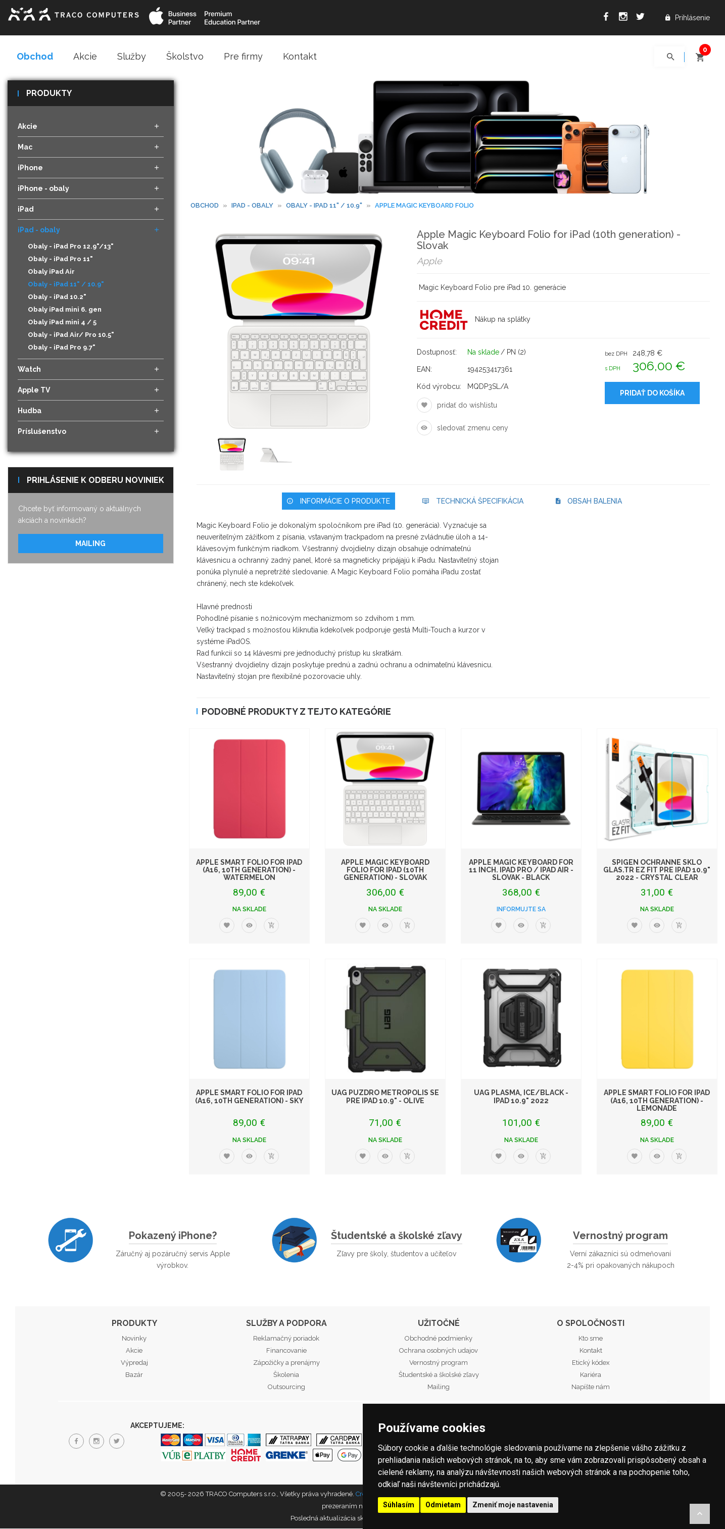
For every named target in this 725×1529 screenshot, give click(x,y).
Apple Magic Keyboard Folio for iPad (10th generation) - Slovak (385, 870)
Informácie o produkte (338, 502)
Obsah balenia (589, 502)
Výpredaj (134, 1363)
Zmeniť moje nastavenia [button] (512, 1505)
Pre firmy (243, 56)
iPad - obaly (252, 206)
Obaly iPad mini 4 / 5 (62, 323)
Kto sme (590, 1339)
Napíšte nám (590, 1388)
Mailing (90, 544)
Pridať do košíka (652, 394)
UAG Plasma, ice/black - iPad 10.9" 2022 (521, 1097)
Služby (131, 56)
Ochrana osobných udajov (438, 1351)
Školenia (286, 1375)
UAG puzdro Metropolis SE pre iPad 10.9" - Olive (385, 1097)
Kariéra (590, 1375)
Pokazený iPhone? (173, 1236)
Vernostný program (620, 1236)
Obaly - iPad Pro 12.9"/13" (71, 247)
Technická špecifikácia (472, 502)
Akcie (85, 56)
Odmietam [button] (443, 1505)
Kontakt (300, 56)
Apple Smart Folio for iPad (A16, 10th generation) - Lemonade (657, 1101)
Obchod (35, 56)
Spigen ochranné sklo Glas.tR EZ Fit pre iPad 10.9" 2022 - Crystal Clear (656, 870)
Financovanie (286, 1351)
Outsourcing (286, 1388)
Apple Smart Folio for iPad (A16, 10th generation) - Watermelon (249, 870)
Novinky (134, 1339)
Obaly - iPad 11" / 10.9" (66, 285)
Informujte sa (521, 910)
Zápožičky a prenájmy (286, 1363)
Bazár (134, 1375)
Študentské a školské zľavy (396, 1236)
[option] (234, 455)
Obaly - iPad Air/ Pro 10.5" (71, 335)
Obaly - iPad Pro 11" (60, 260)
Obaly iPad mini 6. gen (65, 310)
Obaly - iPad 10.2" (57, 298)
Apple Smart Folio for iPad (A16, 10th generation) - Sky (249, 1097)
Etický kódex (591, 1363)
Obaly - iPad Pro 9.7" (61, 348)
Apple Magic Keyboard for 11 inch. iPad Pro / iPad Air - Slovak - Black (521, 870)
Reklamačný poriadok (286, 1339)
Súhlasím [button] (398, 1505)
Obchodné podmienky (438, 1339)
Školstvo (185, 56)
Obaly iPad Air (51, 272)
